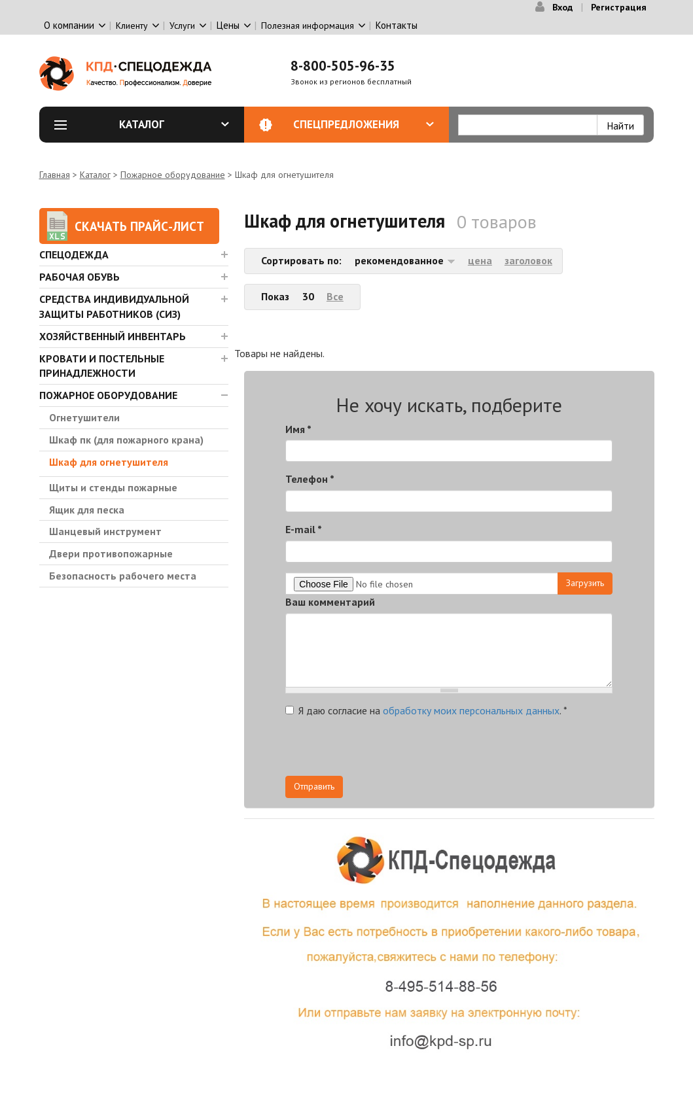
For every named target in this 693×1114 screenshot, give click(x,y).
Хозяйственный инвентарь (112, 336)
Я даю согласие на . (426, 710)
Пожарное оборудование (172, 175)
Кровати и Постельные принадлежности (101, 366)
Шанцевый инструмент (105, 531)
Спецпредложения (363, 124)
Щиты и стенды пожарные (113, 487)
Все (335, 296)
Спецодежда (74, 254)
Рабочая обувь (79, 276)
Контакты (397, 25)
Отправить (314, 786)
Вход (562, 7)
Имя (298, 429)
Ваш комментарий (330, 601)
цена (480, 260)
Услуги (182, 25)
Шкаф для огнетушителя (108, 461)
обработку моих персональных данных (471, 710)
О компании (69, 25)
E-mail (303, 529)
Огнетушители (84, 417)
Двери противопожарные (111, 553)
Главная (54, 175)
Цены (228, 25)
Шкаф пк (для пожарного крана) (126, 439)
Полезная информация (307, 25)
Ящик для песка (86, 509)
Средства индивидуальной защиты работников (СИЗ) (114, 306)
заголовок (528, 260)
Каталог (174, 124)
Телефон (309, 478)
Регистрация (619, 7)
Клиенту (132, 25)
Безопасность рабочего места (122, 575)
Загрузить (585, 583)
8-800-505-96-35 (343, 66)
